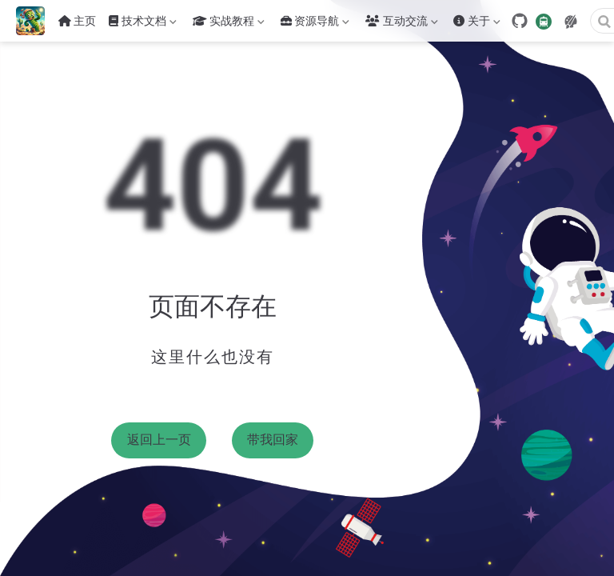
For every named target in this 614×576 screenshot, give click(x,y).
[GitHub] (519, 21)
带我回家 (272, 439)
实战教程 (228, 24)
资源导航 (315, 24)
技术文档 (142, 24)
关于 (476, 24)
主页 (77, 20)
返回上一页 (159, 439)
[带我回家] (35, 20)
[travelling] (544, 20)
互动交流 (401, 24)
